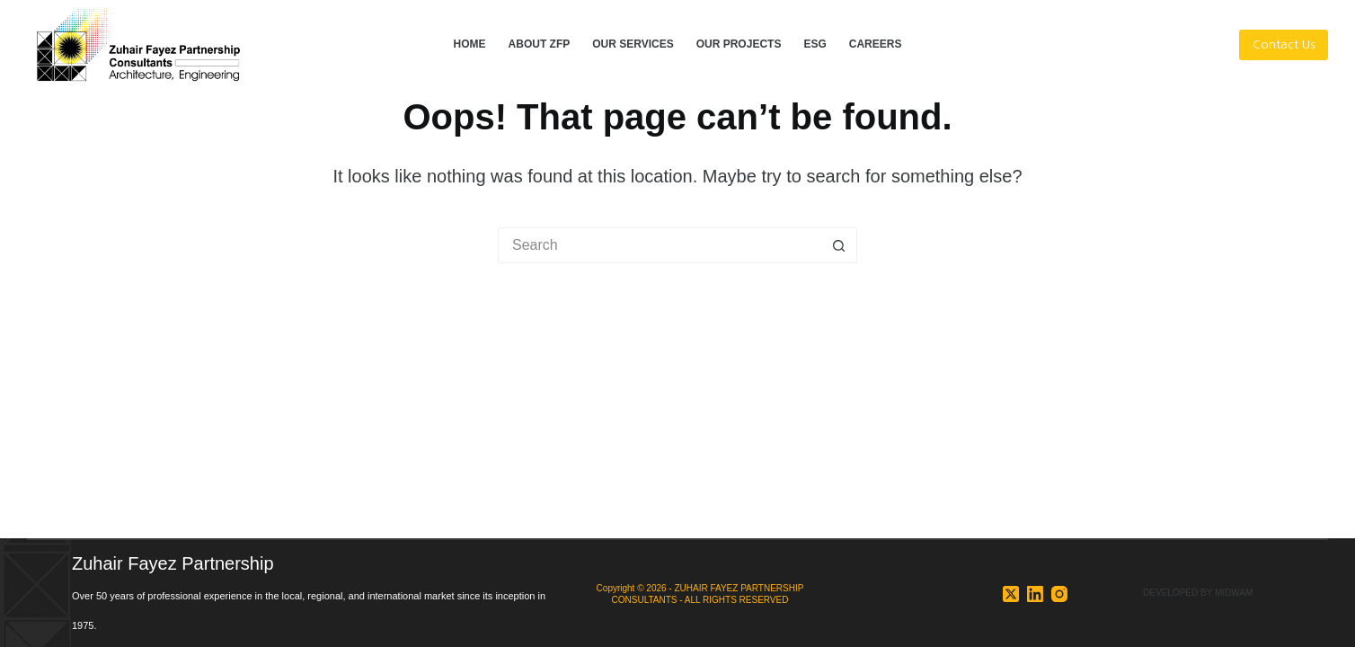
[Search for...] (659, 245)
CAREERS (875, 44)
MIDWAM (1234, 593)
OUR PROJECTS (739, 44)
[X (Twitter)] (1011, 594)
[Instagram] (1059, 594)
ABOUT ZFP (540, 44)
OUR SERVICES (632, 44)
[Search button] (839, 245)
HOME (470, 44)
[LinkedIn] (1035, 594)
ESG (814, 44)
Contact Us (1284, 44)
